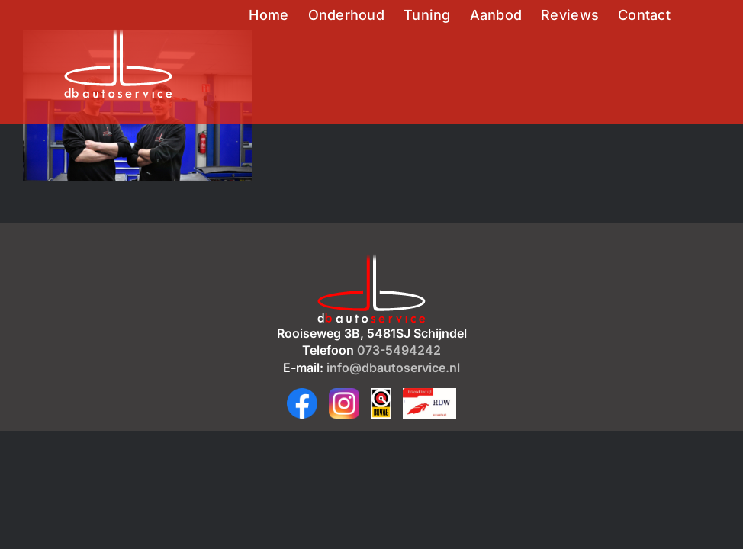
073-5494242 (399, 350)
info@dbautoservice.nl (393, 367)
